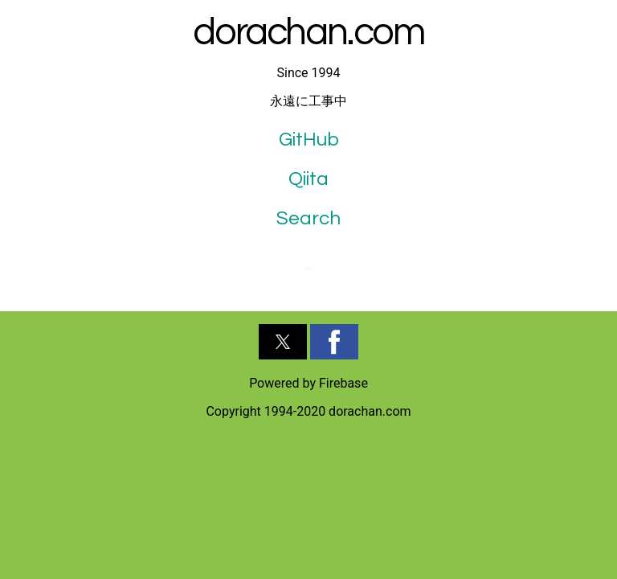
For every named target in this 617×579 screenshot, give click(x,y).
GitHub (309, 139)
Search (308, 218)
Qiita (308, 179)
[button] (283, 341)
